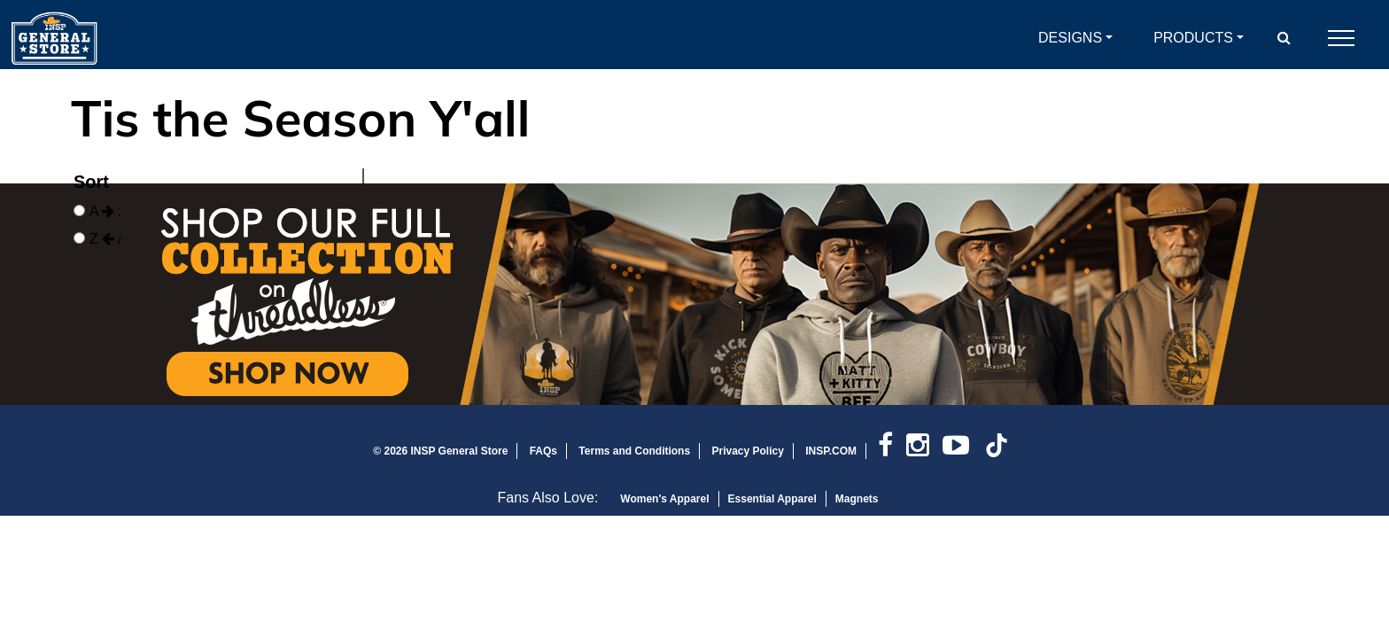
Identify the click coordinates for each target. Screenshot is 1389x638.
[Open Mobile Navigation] (1341, 38)
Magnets (857, 499)
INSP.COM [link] (831, 451)
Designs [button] (1070, 37)
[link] (892, 451)
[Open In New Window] (694, 294)
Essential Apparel (772, 499)
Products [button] (1193, 37)
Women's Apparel (664, 499)
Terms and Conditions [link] (634, 451)
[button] (1284, 38)
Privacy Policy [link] (747, 451)
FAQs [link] (543, 451)
